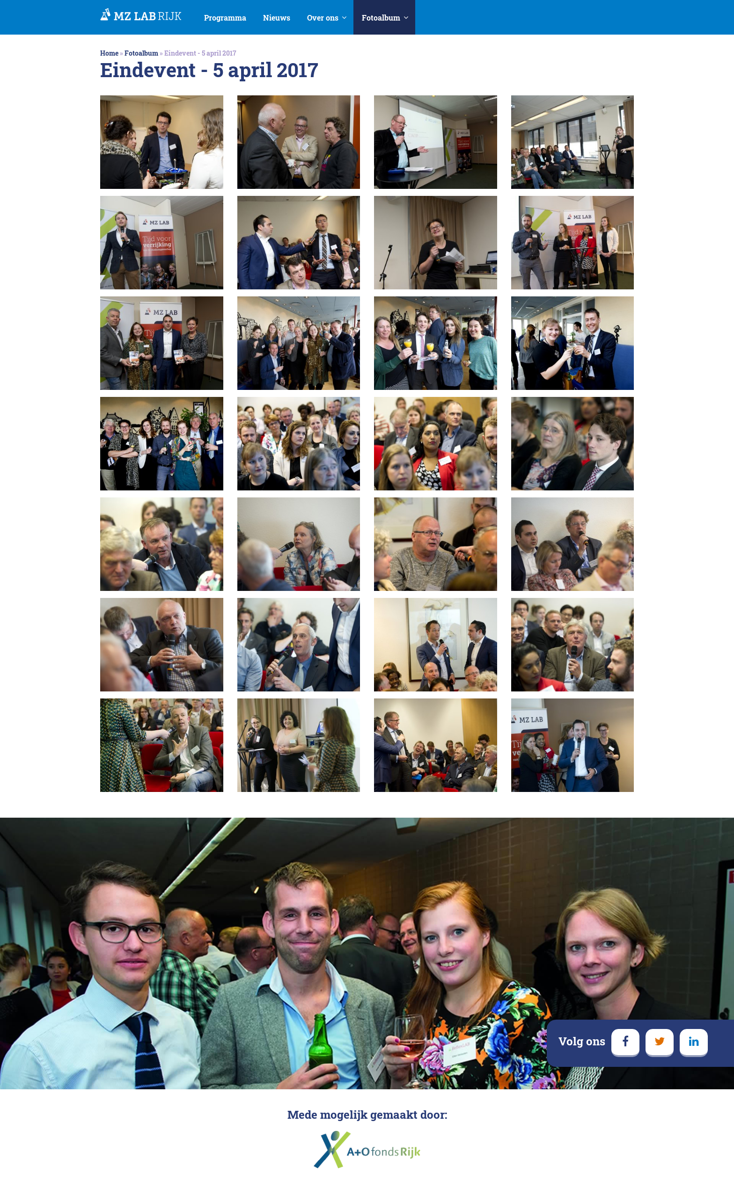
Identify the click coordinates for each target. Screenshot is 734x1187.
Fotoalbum (381, 17)
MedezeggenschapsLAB (141, 15)
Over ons (322, 17)
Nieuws (276, 17)
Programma (225, 17)
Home (109, 53)
